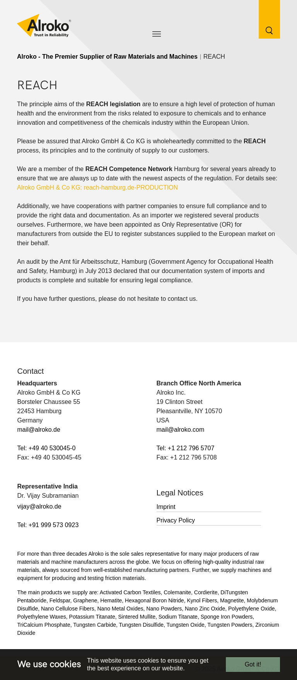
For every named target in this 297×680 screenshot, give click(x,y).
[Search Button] (263, 18)
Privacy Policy (176, 520)
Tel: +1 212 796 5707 (186, 448)
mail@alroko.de (38, 429)
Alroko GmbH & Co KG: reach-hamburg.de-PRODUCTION (97, 187)
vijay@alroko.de (39, 506)
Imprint (166, 507)
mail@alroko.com (181, 429)
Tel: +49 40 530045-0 (46, 448)
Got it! (253, 664)
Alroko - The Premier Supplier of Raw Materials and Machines (107, 56)
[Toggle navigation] (156, 34)
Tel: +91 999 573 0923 (48, 525)
